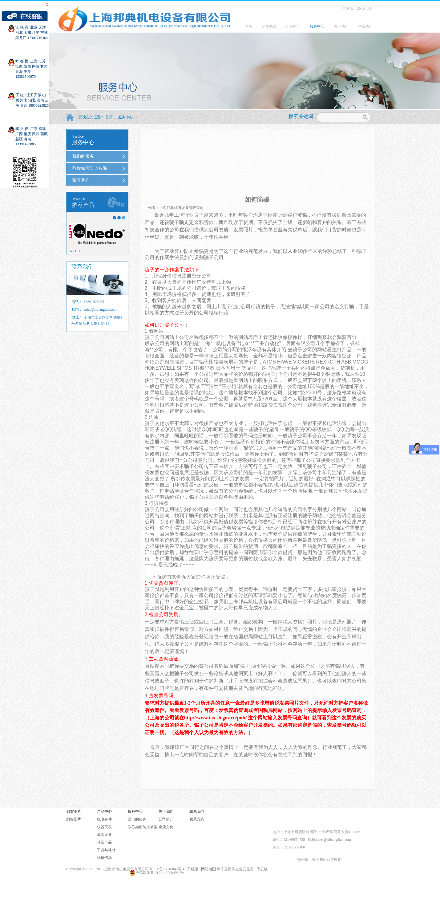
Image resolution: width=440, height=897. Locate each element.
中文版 (347, 8)
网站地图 (207, 869)
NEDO (75, 251)
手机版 (191, 869)
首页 (248, 26)
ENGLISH (364, 8)
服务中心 (125, 117)
